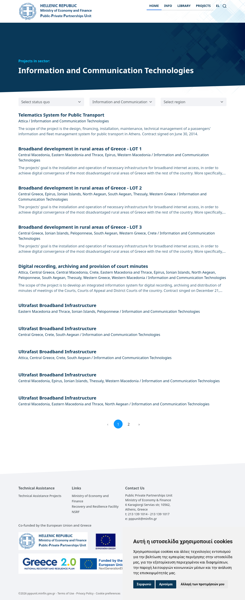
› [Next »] (139, 424)
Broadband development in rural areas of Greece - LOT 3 (80, 227)
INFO (168, 6)
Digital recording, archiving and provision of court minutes (83, 266)
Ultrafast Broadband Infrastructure (57, 305)
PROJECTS (203, 6)
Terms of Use (65, 593)
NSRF (76, 512)
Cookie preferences (108, 593)
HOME (154, 6)
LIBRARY (183, 6)
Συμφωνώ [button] (144, 584)
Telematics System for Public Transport (61, 115)
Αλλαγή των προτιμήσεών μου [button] (202, 584)
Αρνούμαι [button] (166, 584)
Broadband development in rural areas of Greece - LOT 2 (80, 188)
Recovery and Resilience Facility (95, 506)
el (218, 6)
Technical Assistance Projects (39, 496)
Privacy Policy (85, 593)
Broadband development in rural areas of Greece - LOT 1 (80, 149)
